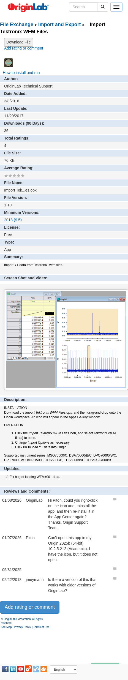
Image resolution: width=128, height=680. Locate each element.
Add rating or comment (23, 48)
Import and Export (59, 24)
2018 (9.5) (13, 220)
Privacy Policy (22, 627)
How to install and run (21, 72)
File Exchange (16, 24)
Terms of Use (41, 627)
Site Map (6, 627)
